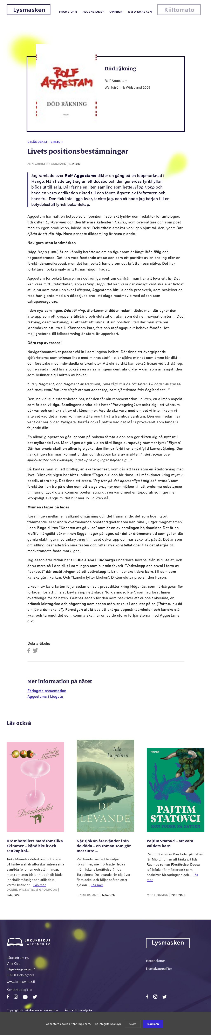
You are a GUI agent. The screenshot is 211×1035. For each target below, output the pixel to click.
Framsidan (68, 11)
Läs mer (39, 884)
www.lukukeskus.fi (21, 981)
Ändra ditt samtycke (78, 1010)
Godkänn (153, 1024)
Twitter (35, 650)
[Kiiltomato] (179, 14)
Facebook (30, 650)
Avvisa (132, 1024)
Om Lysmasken (140, 11)
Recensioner (93, 11)
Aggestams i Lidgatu (45, 696)
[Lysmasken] (28, 14)
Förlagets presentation (46, 690)
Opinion (116, 11)
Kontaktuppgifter (20, 989)
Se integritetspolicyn (108, 1024)
